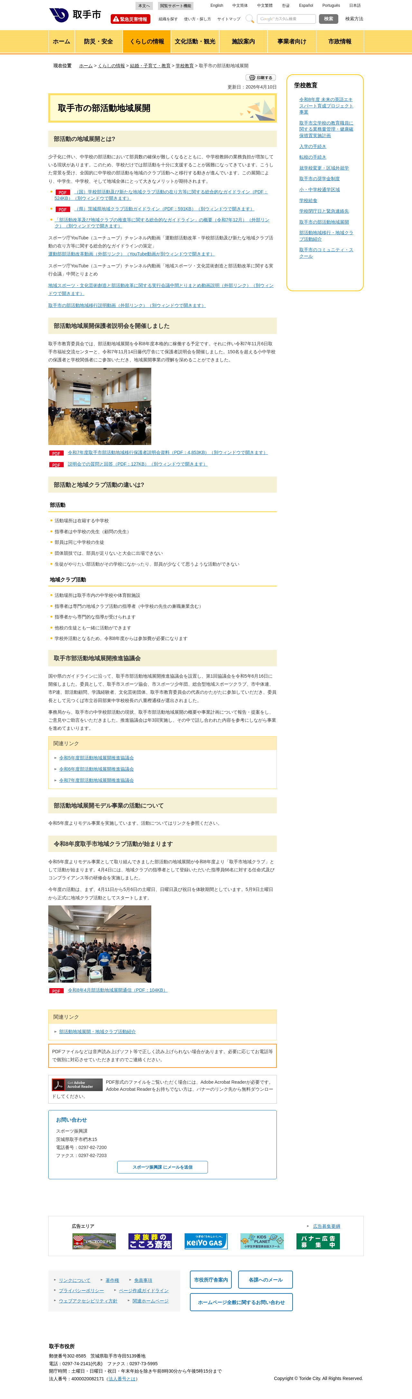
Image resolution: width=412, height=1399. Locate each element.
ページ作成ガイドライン (144, 1290)
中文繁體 (265, 5)
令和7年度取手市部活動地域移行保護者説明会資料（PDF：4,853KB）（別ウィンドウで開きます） (168, 452)
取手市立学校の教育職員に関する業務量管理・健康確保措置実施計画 (326, 129)
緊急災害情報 (133, 19)
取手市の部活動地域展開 (324, 222)
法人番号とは (122, 1378)
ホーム (86, 65)
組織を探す (168, 19)
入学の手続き (312, 146)
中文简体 (240, 5)
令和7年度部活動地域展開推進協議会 (96, 780)
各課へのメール (266, 1280)
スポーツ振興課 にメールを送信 (162, 1167)
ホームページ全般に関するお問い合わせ (241, 1302)
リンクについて (74, 1280)
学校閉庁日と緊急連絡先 (324, 211)
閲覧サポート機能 (175, 6)
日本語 (355, 5)
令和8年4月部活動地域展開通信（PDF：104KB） (118, 990)
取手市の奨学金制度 (319, 178)
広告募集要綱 (326, 1226)
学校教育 (185, 65)
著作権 (112, 1280)
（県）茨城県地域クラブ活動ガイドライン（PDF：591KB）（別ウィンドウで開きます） (164, 208)
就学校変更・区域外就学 (324, 168)
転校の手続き (312, 157)
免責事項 (143, 1280)
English (217, 5)
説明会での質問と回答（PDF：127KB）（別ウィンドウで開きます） (138, 464)
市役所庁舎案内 (211, 1280)
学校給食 (308, 200)
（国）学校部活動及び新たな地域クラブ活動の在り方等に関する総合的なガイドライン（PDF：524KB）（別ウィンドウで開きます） (161, 195)
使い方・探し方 (197, 19)
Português (331, 5)
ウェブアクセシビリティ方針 (88, 1300)
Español (306, 5)
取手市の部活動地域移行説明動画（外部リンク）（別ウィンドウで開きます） (127, 305)
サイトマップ (228, 19)
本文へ (144, 6)
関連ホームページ (151, 1300)
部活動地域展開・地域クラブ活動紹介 (97, 1031)
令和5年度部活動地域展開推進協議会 (96, 757)
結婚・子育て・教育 (150, 65)
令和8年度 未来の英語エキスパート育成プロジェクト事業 (326, 106)
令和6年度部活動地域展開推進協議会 (96, 769)
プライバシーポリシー (81, 1290)
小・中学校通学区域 (319, 189)
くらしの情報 (111, 65)
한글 (286, 5)
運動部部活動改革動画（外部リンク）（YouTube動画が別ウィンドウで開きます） (131, 253)
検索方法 (354, 18)
